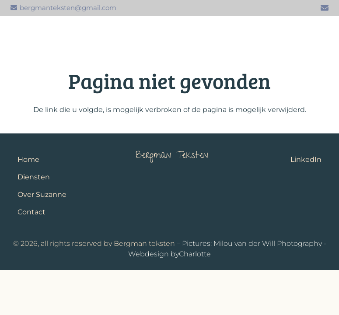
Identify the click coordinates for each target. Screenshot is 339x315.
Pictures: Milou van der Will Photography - (254, 243)
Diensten (33, 177)
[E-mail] (325, 8)
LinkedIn (306, 159)
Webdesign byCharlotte (169, 254)
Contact (31, 212)
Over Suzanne (41, 194)
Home (28, 159)
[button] (322, 33)
